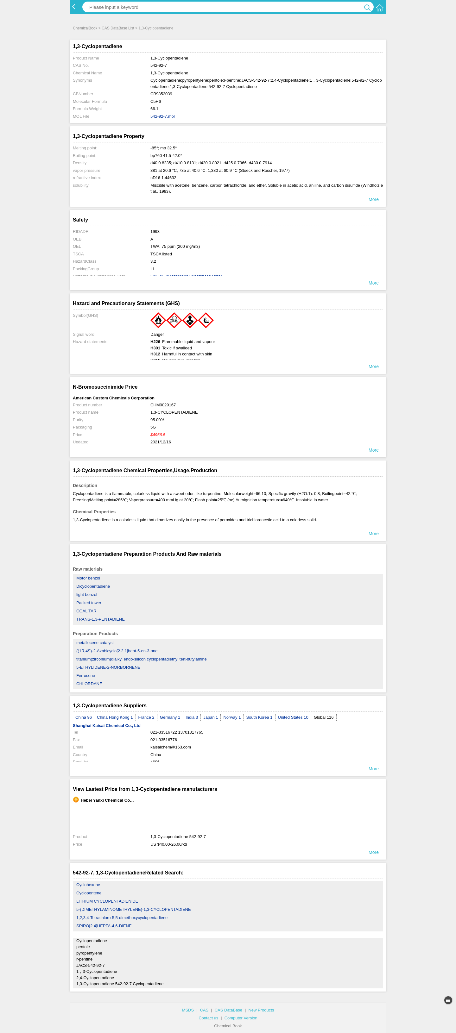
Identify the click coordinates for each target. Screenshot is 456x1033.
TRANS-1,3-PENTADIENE (100, 619)
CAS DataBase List (118, 28)
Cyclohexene (88, 884)
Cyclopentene (89, 893)
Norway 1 (232, 717)
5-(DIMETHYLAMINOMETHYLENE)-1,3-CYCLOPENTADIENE (133, 909)
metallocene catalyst (95, 642)
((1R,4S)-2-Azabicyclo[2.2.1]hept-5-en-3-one (117, 650)
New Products (261, 1010)
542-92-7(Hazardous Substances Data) (186, 276)
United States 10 (293, 717)
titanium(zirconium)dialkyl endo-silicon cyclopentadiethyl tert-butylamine (141, 659)
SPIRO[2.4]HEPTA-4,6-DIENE (104, 925)
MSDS (188, 1010)
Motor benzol (88, 578)
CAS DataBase (228, 1010)
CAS (204, 1010)
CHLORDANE (89, 683)
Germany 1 (170, 717)
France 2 (146, 717)
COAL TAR (86, 611)
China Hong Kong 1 (115, 717)
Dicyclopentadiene (93, 586)
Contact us (208, 1018)
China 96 (83, 717)
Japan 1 (210, 717)
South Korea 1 (259, 717)
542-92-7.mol (162, 116)
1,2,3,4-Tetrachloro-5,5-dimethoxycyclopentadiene (122, 917)
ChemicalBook (85, 28)
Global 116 (324, 717)
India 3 (192, 717)
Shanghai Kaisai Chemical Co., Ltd (107, 725)
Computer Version (241, 1018)
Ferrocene (85, 675)
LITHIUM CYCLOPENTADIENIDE (107, 901)
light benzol (86, 594)
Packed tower (88, 602)
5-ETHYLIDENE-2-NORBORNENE (108, 667)
